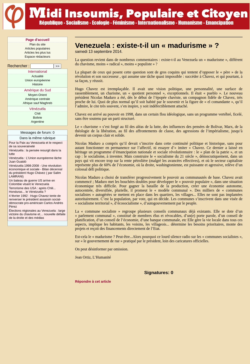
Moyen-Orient (37, 95)
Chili (37, 113)
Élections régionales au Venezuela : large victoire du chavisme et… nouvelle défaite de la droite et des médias (37, 214)
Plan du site (37, 44)
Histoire (37, 84)
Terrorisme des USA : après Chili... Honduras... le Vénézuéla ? (32, 189)
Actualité (37, 76)
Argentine (37, 121)
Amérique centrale (37, 99)
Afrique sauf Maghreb (37, 103)
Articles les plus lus (37, 52)
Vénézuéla (37, 109)
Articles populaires (37, 48)
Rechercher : (18, 66)
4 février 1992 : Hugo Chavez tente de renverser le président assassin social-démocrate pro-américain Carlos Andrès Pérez (36, 201)
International (37, 71)
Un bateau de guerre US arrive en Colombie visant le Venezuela (32, 182)
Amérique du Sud (37, 90)
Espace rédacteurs (37, 56)
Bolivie (37, 117)
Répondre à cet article (93, 281)
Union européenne (37, 80)
